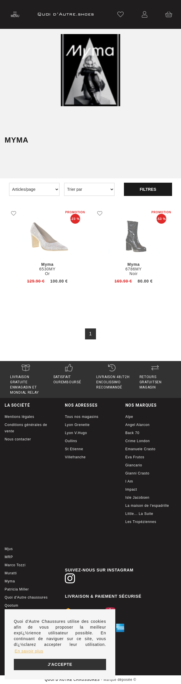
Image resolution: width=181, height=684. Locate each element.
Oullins (71, 441)
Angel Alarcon (137, 425)
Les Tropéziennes (141, 522)
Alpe (129, 417)
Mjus (9, 549)
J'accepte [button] (60, 664)
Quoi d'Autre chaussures (26, 597)
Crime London (137, 441)
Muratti (11, 573)
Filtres (148, 189)
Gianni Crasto (137, 473)
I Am (129, 481)
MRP (9, 557)
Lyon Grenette (77, 425)
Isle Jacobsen (137, 498)
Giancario (133, 465)
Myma (10, 581)
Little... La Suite (139, 514)
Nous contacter (18, 439)
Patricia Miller (17, 589)
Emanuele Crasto (140, 449)
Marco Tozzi (15, 565)
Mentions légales (19, 417)
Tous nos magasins (81, 417)
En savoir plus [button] (29, 651)
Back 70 (132, 433)
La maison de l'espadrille (147, 506)
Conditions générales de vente (26, 428)
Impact (131, 489)
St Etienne (74, 449)
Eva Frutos (134, 457)
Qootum (11, 605)
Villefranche (75, 457)
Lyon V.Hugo (76, 433)
